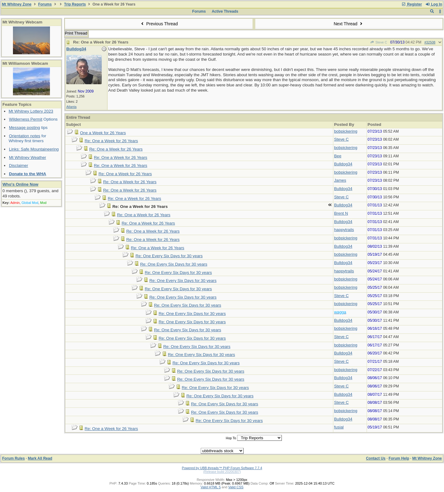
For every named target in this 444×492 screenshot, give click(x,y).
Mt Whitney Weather (27, 157)
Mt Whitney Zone (16, 4)
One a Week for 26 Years (103, 132)
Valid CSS (235, 487)
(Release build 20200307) (222, 471)
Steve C (378, 42)
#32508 (429, 42)
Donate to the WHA (27, 174)
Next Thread (349, 23)
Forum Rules (13, 458)
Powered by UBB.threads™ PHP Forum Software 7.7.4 (222, 468)
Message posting (24, 127)
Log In (434, 4)
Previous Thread (159, 23)
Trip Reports (75, 4)
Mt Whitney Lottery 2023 (31, 111)
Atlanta (71, 107)
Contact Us (375, 458)
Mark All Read (40, 458)
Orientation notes (24, 136)
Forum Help (398, 458)
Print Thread (76, 33)
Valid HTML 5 (210, 487)
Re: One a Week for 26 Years (111, 141)
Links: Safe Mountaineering (34, 149)
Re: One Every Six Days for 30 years (169, 256)
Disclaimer (18, 165)
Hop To (231, 438)
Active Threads (225, 11)
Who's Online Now (20, 184)
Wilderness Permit (25, 119)
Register (411, 4)
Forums (45, 4)
